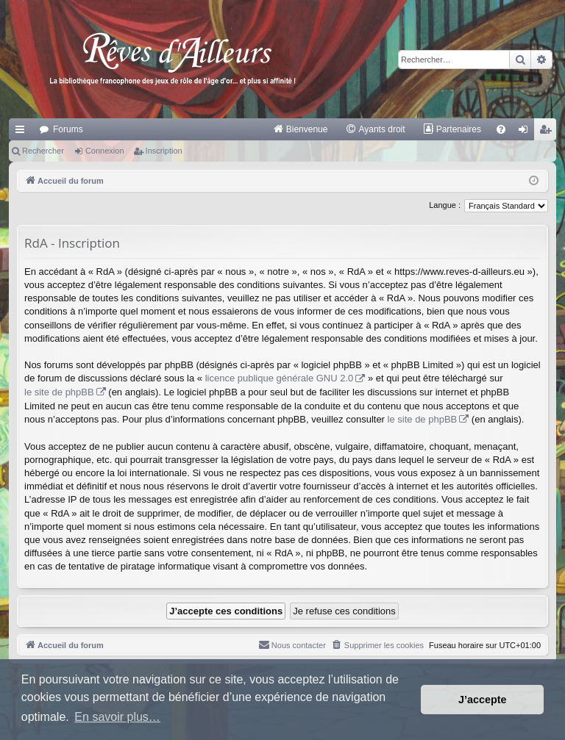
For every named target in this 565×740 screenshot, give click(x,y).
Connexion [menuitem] (526, 132)
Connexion (104, 150)
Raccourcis (23, 132)
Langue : (445, 205)
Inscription (164, 150)
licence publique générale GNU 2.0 (279, 378)
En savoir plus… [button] (117, 717)
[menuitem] (300, 129)
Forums (68, 129)
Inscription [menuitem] (548, 132)
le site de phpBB (59, 392)
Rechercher (43, 150)
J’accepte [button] (482, 699)
